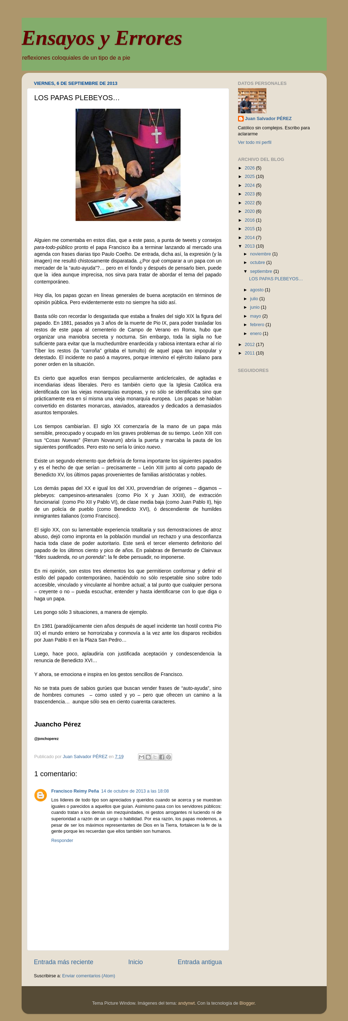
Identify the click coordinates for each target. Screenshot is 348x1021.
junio (255, 307)
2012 (250, 344)
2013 (250, 246)
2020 (250, 211)
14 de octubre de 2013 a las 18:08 (135, 791)
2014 (250, 237)
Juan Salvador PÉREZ (268, 118)
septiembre (262, 271)
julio (254, 298)
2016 (250, 220)
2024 (250, 185)
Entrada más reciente (64, 962)
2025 (250, 176)
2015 (250, 228)
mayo (256, 316)
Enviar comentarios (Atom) (88, 975)
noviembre (261, 254)
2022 (250, 202)
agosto (257, 289)
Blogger (247, 1003)
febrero (257, 324)
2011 (250, 353)
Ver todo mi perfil (255, 142)
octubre (258, 262)
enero (256, 333)
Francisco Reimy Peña (75, 791)
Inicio (135, 962)
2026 (250, 168)
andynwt (186, 1003)
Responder (62, 840)
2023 (250, 193)
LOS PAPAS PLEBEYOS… (276, 278)
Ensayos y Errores (102, 37)
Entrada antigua (200, 962)
